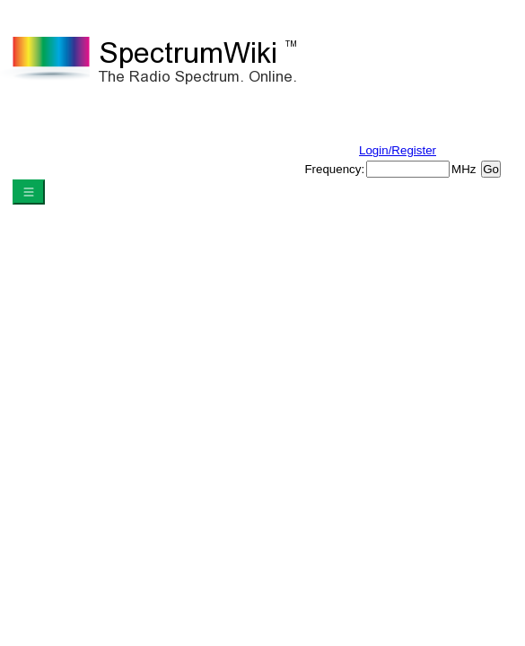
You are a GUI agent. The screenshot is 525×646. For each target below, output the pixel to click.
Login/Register (397, 150)
